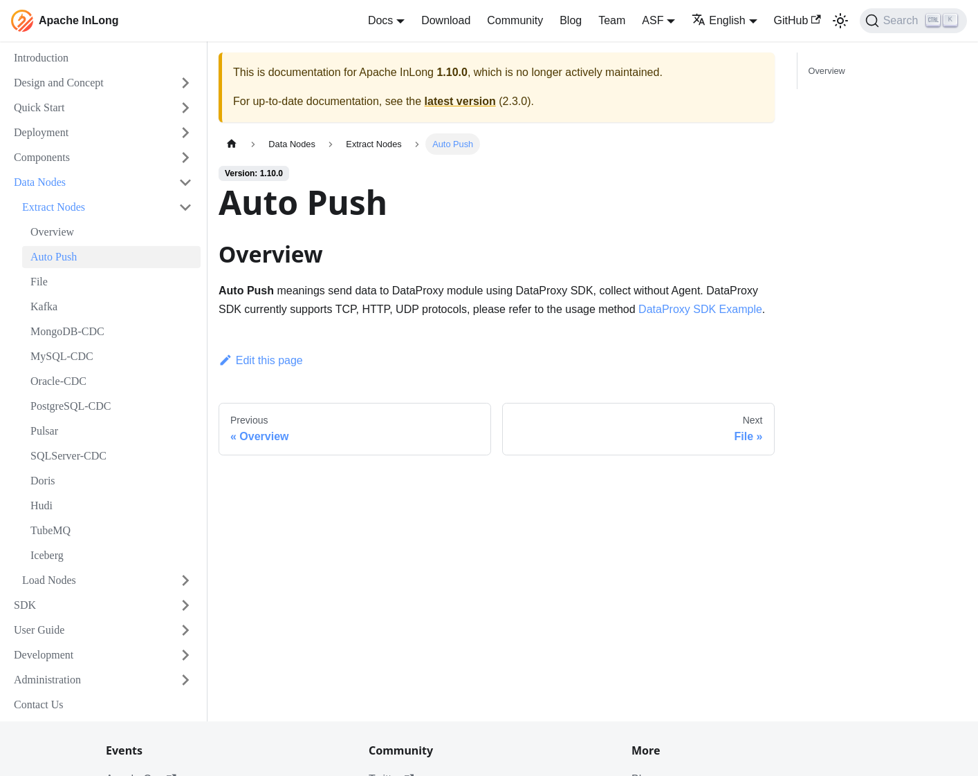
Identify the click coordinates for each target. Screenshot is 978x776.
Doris (42, 480)
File (39, 281)
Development (43, 655)
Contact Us (39, 704)
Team (611, 20)
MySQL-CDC (61, 356)
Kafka (43, 306)
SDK (25, 605)
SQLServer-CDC (68, 456)
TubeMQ (50, 530)
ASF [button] (652, 20)
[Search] (913, 20)
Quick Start (39, 107)
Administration (47, 679)
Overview (52, 232)
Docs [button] (380, 20)
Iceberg (47, 555)
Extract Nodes (53, 207)
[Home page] (232, 144)
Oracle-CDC (58, 381)
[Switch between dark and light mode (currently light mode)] (840, 21)
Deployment (41, 132)
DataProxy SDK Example (700, 309)
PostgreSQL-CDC (70, 406)
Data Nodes (40, 182)
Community (515, 20)
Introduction (41, 58)
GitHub (797, 20)
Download (445, 20)
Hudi (41, 505)
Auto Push (53, 257)
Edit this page (261, 360)
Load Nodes (49, 580)
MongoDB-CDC (67, 331)
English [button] (718, 20)
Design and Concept (59, 82)
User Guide (39, 630)
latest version (460, 101)
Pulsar (44, 431)
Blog (571, 20)
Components (42, 157)
